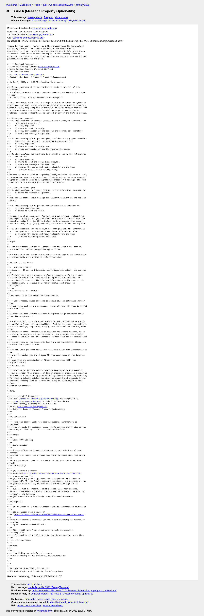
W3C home (11, 5)
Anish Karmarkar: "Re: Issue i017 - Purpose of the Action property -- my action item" (74, 590)
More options (61, 17)
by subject (72, 602)
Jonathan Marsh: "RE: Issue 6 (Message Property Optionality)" (62, 594)
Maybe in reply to (77, 20)
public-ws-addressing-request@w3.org (39, 399)
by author (84, 602)
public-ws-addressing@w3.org (58, 5)
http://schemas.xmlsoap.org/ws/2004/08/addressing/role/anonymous (49, 514)
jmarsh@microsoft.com (44, 28)
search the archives (53, 605)
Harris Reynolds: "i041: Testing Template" (48, 587)
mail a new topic (60, 599)
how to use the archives (29, 605)
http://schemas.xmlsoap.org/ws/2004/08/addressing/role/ (51, 473)
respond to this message (38, 599)
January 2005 (82, 5)
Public (37, 5)
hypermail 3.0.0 (44, 611)
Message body (35, 17)
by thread (61, 602)
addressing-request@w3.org (27, 401)
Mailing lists (25, 5)
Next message (39, 20)
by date (51, 602)
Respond (48, 17)
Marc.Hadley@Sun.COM (39, 34)
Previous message (58, 20)
